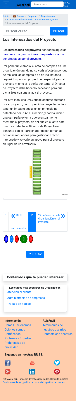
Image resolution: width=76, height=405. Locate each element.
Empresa (32, 16)
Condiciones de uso (12, 382)
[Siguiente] (52, 222)
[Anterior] (18, 222)
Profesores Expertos (18, 338)
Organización (48, 16)
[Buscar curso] (47, 4)
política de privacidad (33, 382)
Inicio (6, 16)
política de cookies (55, 382)
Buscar (58, 31)
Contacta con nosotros (57, 334)
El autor (35, 254)
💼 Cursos (18, 16)
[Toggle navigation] (6, 3)
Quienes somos (15, 329)
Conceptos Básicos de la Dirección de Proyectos (32, 19)
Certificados (12, 334)
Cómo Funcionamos (18, 325)
